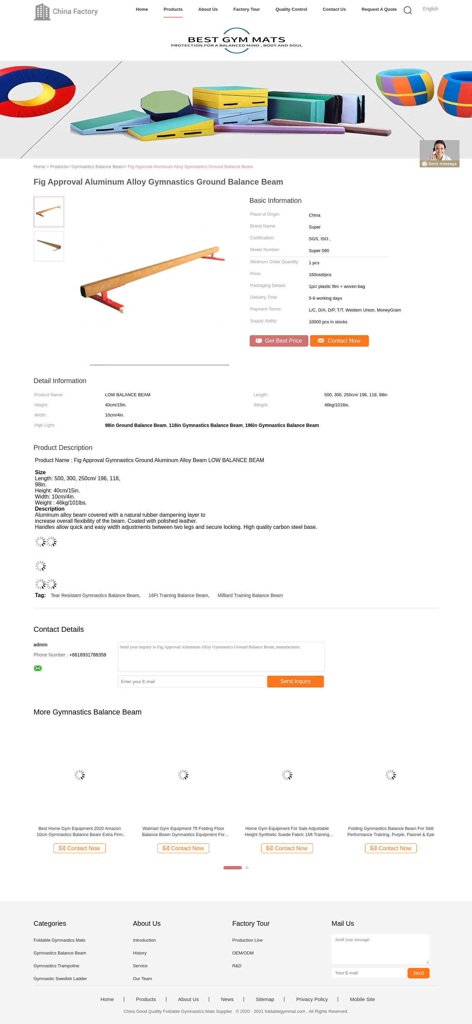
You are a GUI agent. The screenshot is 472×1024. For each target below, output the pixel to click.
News (227, 999)
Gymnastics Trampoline (57, 965)
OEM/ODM (243, 952)
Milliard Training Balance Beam (250, 595)
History (139, 952)
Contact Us (334, 9)
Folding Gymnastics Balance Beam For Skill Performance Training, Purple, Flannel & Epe (390, 831)
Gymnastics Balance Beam (60, 952)
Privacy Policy (312, 999)
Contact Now (339, 341)
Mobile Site (362, 999)
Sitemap (265, 999)
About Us (208, 9)
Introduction (144, 940)
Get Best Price (279, 341)
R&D (236, 965)
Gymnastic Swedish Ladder (60, 978)
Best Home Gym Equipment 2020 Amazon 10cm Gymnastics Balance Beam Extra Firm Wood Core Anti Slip (79, 832)
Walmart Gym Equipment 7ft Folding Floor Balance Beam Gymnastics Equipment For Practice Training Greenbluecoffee (183, 832)
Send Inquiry (295, 681)
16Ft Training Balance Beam (178, 595)
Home (142, 9)
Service (140, 965)
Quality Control (291, 9)
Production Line (247, 940)
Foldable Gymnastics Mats (59, 940)
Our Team (142, 978)
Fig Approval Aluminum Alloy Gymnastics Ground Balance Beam (190, 166)
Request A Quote (379, 9)
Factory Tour (246, 9)
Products (173, 9)
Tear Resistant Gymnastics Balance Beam (95, 595)
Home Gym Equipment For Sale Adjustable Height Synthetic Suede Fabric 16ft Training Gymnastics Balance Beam (287, 832)
